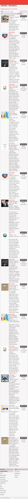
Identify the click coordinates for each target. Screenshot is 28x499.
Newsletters (17, 473)
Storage (2, 494)
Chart (1, 473)
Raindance (21, 497)
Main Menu (4, 5)
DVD (1, 486)
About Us (17, 475)
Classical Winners (4, 481)
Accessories (2, 492)
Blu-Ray (2, 488)
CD (0, 485)
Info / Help (17, 471)
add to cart (23, 16)
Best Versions (3, 475)
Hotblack (16, 497)
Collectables (3, 483)
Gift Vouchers (3, 490)
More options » (13, 5)
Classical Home (3, 471)
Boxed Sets (2, 477)
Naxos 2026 (2, 479)
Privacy (16, 477)
